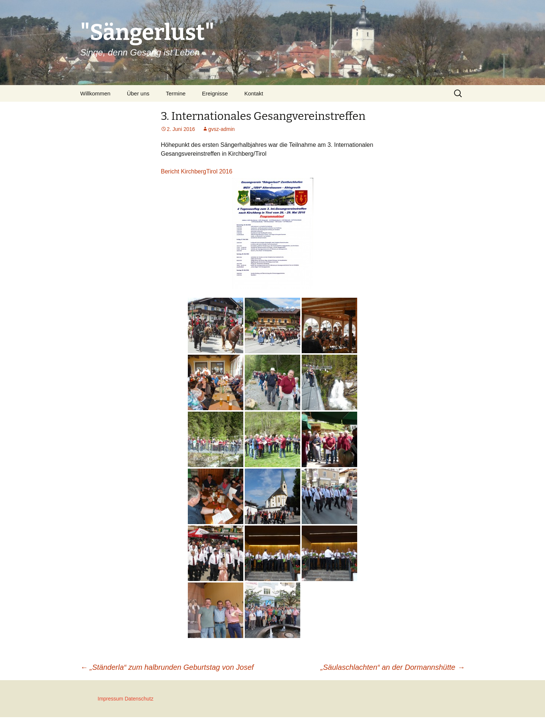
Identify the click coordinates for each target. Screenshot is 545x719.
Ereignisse (215, 93)
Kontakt (253, 93)
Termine (175, 93)
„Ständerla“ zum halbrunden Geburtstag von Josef (167, 667)
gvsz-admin (221, 129)
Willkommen (95, 93)
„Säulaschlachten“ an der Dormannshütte (393, 667)
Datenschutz (139, 699)
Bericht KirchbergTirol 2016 (196, 171)
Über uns (138, 93)
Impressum (110, 699)
